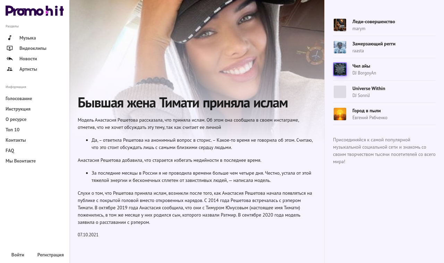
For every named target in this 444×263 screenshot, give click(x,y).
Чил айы (361, 66)
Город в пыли (366, 110)
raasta (358, 51)
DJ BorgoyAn (364, 73)
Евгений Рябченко (369, 118)
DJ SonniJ (361, 95)
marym (358, 29)
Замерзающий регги (373, 44)
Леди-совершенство (373, 21)
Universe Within (368, 88)
